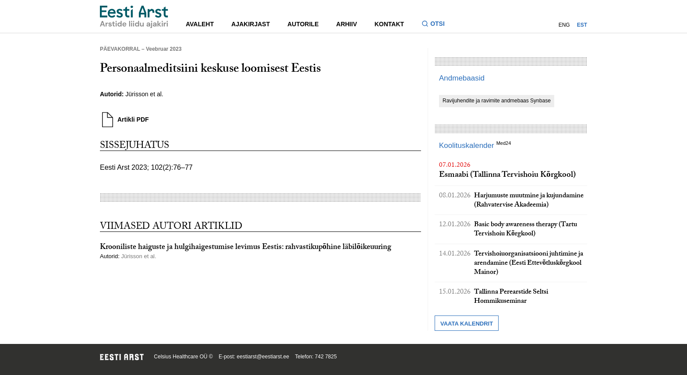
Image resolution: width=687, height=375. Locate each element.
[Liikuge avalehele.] (134, 16)
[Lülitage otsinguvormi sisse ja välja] (436, 25)
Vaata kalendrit (466, 323)
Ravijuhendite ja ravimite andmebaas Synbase (497, 101)
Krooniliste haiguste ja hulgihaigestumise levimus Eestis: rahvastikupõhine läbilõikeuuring (245, 248)
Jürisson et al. (144, 94)
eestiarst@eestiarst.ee (263, 357)
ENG (564, 25)
